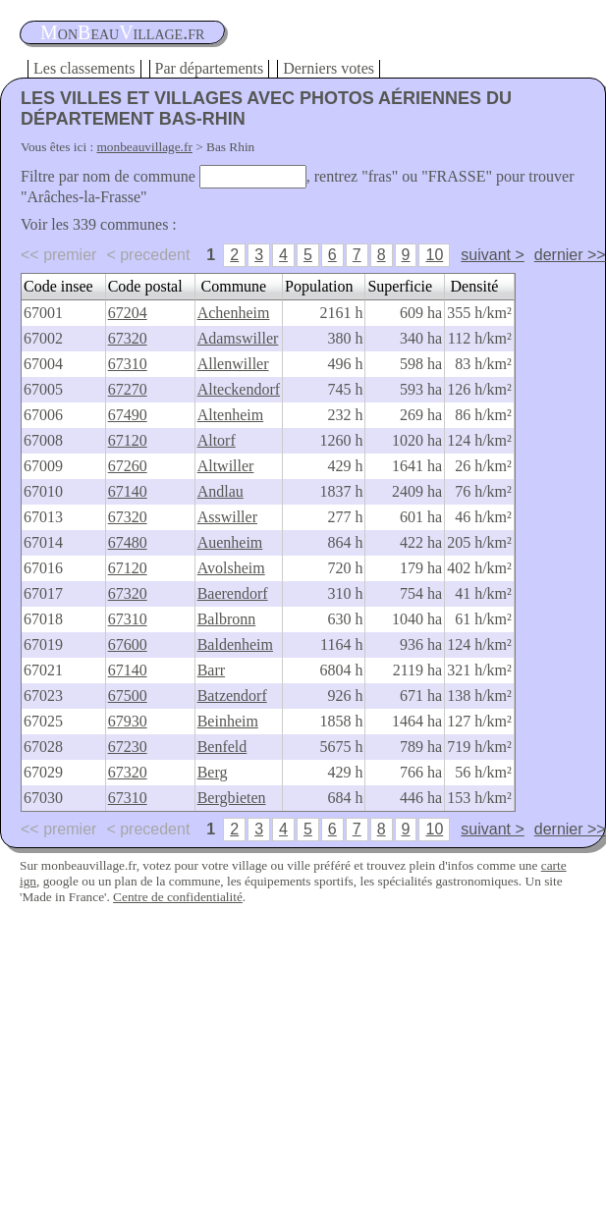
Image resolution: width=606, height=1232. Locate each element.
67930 (127, 721)
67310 (127, 363)
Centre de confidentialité (178, 896)
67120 (127, 440)
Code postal (145, 286)
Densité (475, 286)
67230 (127, 746)
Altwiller (225, 465)
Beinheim (227, 721)
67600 (127, 644)
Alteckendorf (238, 389)
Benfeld (222, 746)
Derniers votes (328, 68)
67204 (127, 312)
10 (434, 254)
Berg (212, 772)
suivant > (492, 254)
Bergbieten (231, 797)
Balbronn (226, 619)
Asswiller (227, 517)
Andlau (220, 491)
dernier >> (570, 254)
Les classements (84, 68)
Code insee (58, 286)
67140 (127, 491)
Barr (211, 670)
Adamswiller (238, 338)
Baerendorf (232, 593)
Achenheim (233, 312)
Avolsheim (231, 568)
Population (319, 286)
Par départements (209, 68)
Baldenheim (235, 644)
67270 (127, 389)
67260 (127, 465)
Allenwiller (233, 363)
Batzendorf (232, 695)
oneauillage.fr (122, 32)
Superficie (399, 286)
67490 (127, 414)
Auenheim (230, 542)
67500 (127, 695)
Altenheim (230, 414)
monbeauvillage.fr (145, 146)
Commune (234, 286)
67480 (127, 542)
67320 (127, 338)
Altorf (216, 440)
